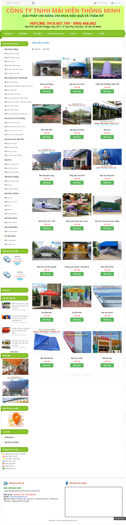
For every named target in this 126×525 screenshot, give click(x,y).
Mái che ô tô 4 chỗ (12, 123)
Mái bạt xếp (10, 61)
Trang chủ (8, 34)
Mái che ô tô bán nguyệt (14, 134)
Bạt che (7, 160)
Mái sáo (8, 185)
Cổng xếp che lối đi (12, 94)
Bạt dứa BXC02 (11, 147)
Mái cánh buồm (11, 227)
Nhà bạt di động (11, 82)
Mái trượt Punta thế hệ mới (15, 78)
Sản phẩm (37, 34)
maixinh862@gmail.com (18, 497)
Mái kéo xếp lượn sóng (14, 69)
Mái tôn (8, 210)
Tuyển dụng (87, 34)
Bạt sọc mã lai (10, 143)
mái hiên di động (11, 442)
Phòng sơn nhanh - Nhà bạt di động (17, 102)
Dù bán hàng (10, 236)
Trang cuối (85, 375)
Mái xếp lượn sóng (12, 58)
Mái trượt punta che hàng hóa (16, 114)
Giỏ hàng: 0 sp (100, 3)
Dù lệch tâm (10, 244)
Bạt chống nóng (11, 168)
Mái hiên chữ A (10, 218)
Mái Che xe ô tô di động (14, 118)
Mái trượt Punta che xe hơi (15, 127)
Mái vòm (8, 198)
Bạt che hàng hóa (12, 164)
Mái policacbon (11, 214)
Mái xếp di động (11, 49)
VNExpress (9, 437)
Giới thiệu (23, 34)
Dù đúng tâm (10, 240)
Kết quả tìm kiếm (40, 43)
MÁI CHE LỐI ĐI (11, 106)
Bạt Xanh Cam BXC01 (13, 155)
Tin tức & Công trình (56, 34)
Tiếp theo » (75, 375)
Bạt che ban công (12, 181)
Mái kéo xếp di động (13, 65)
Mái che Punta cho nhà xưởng (16, 98)
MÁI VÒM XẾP (11, 90)
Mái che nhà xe (11, 202)
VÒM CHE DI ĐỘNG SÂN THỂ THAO (17, 86)
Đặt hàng (46, 91)
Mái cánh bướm (11, 231)
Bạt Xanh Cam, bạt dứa (14, 139)
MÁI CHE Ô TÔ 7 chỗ (13, 131)
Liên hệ (101, 34)
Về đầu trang (120, 518)
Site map (115, 3)
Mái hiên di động (11, 177)
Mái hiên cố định (11, 193)
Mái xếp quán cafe (12, 73)
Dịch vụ (73, 34)
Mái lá (8, 206)
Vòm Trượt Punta (12, 110)
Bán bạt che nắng (12, 172)
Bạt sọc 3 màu (11, 151)
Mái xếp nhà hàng (12, 54)
